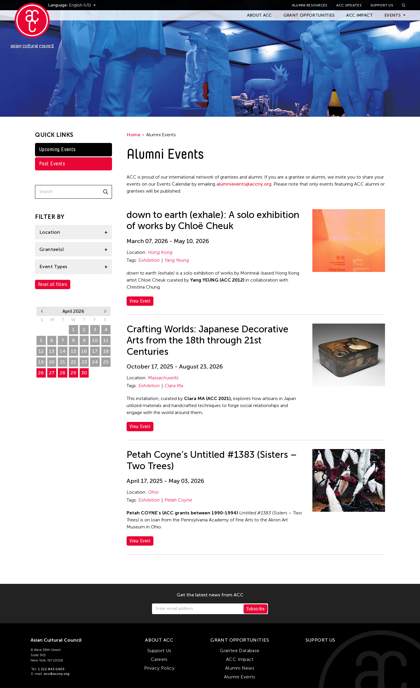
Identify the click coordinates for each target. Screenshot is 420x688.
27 (52, 373)
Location (49, 232)
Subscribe (255, 609)
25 (105, 362)
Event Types (53, 266)
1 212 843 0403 (51, 669)
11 (105, 340)
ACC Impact (359, 15)
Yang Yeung (176, 260)
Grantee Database (239, 650)
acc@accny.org (56, 674)
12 (41, 351)
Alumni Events (239, 677)
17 (95, 351)
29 (41, 329)
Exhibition (149, 260)
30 (52, 329)
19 (41, 362)
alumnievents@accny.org (244, 184)
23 (84, 362)
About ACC (259, 15)
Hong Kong (160, 252)
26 (41, 373)
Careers (159, 659)
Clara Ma (173, 385)
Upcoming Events (57, 149)
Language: (69, 5)
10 (95, 340)
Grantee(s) (51, 249)
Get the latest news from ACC (210, 595)
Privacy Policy (159, 668)
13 (51, 351)
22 (73, 362)
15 (73, 351)
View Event (140, 301)
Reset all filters (52, 284)
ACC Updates (349, 5)
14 (63, 351)
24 (95, 362)
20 (52, 362)
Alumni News (239, 668)
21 (62, 362)
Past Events (52, 163)
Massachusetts (163, 377)
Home (133, 134)
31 (62, 329)
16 (84, 351)
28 (62, 373)
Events (392, 15)
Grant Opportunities (309, 15)
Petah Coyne (178, 500)
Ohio (153, 492)
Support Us (381, 5)
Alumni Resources (310, 5)
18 (106, 351)
